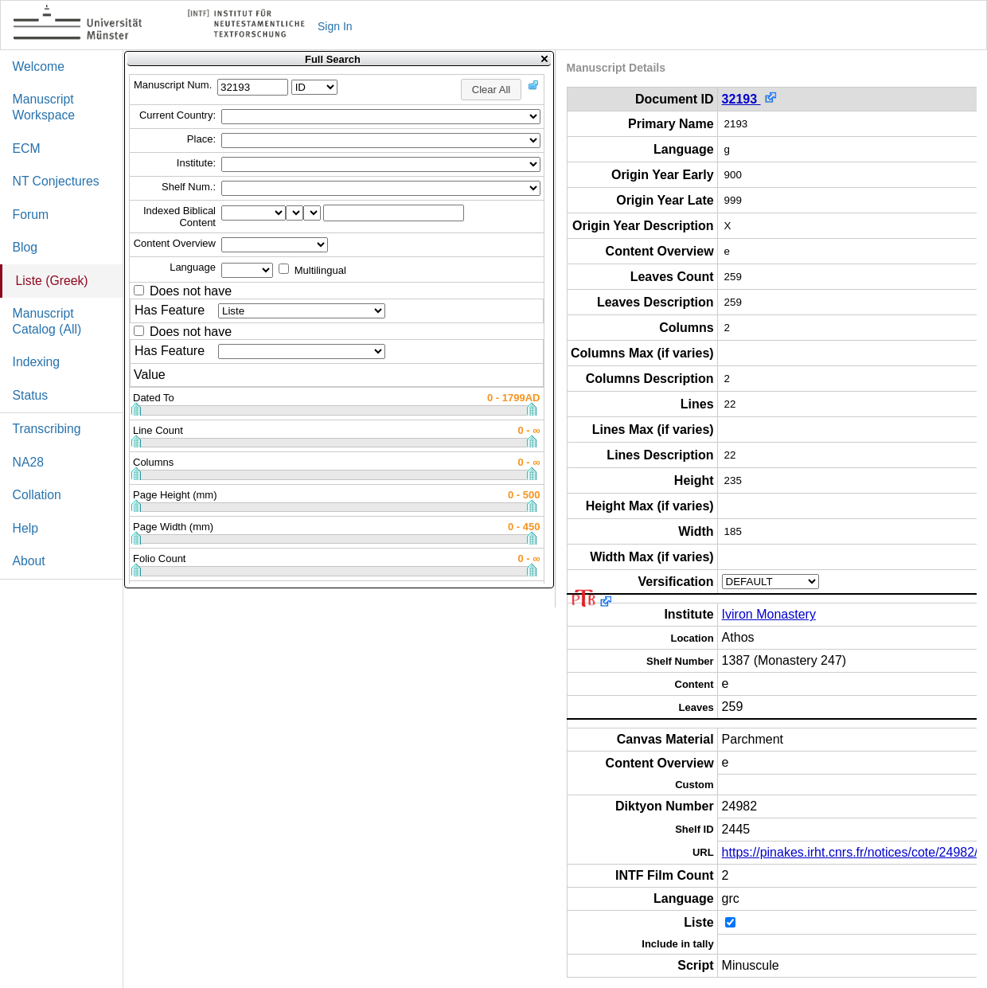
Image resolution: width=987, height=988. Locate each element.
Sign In (335, 26)
